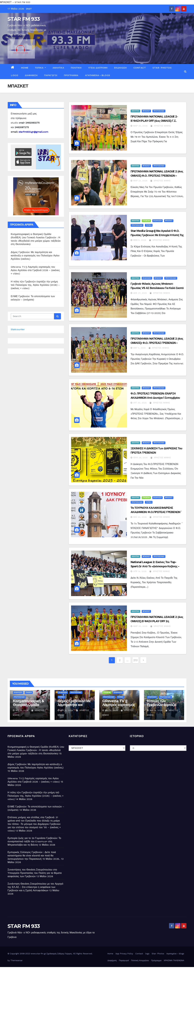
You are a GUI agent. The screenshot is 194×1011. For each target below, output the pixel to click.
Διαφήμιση (31, 75)
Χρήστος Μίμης (161, 126)
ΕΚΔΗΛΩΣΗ (120, 67)
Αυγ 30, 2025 (140, 403)
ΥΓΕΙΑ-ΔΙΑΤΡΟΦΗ (97, 67)
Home (24, 67)
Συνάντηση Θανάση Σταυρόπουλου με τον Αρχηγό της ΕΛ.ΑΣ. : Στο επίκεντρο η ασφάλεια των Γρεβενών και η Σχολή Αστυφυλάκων (35, 887)
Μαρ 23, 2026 (140, 181)
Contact (139, 67)
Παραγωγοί (50, 75)
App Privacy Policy (124, 953)
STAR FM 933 (24, 19)
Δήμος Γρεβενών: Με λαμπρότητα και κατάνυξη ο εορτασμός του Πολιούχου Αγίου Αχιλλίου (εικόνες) (35, 255)
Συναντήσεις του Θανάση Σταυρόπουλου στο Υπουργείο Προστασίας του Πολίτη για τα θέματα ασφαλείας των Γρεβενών (35, 873)
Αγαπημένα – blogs (97, 75)
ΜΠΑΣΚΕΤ (146, 111)
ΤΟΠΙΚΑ (40, 67)
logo (14, 75)
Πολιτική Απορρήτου (140, 960)
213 (135, 660)
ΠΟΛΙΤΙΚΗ (76, 67)
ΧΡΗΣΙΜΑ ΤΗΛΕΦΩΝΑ (174, 960)
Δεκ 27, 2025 (140, 293)
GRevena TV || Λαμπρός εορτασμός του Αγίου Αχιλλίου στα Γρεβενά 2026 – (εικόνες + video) (35, 270)
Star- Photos (162, 67)
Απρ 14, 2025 (140, 571)
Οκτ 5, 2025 (139, 348)
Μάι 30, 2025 (140, 517)
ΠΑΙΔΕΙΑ (29, 692)
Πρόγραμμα (71, 75)
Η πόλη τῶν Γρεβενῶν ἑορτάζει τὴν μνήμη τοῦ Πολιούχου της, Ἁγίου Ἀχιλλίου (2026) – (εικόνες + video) (35, 285)
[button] (185, 71)
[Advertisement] (91, 988)
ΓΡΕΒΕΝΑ (146, 220)
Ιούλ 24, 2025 (140, 458)
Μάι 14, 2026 (156, 710)
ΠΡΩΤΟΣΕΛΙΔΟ (158, 111)
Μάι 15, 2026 (22, 710)
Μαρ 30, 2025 (140, 626)
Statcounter (18, 329)
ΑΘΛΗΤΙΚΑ (58, 67)
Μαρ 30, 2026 (140, 126)
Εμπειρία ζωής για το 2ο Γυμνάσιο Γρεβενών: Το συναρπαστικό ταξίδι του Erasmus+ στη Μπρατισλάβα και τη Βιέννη (34, 841)
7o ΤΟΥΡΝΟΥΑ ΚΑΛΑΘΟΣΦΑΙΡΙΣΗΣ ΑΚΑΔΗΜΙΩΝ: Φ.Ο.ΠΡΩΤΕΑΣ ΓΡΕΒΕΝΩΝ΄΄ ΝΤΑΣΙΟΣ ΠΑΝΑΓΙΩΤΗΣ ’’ (156, 512)
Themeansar (16, 960)
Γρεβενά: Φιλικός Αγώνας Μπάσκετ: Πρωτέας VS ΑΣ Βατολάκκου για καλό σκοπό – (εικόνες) (157, 288)
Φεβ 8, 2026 (139, 240)
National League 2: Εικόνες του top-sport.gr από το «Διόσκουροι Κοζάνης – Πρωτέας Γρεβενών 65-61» (155, 566)
